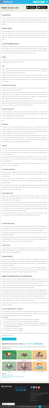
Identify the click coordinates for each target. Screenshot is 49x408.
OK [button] (39, 406)
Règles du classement (7, 375)
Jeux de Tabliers (33, 344)
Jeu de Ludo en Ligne (9, 339)
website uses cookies (14, 406)
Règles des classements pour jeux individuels (13, 376)
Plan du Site (32, 398)
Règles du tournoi (6, 377)
